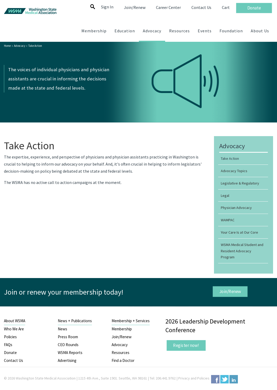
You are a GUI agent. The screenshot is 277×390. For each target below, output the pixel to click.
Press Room (68, 336)
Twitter (224, 379)
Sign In (107, 6)
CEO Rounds (68, 344)
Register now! (186, 345)
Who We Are (14, 328)
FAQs (8, 344)
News (62, 328)
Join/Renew (230, 291)
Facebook (215, 379)
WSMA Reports (70, 352)
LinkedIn (233, 379)
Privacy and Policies (194, 378)
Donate (10, 352)
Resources (120, 352)
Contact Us (13, 360)
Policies (10, 336)
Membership (122, 328)
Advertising (67, 360)
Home (7, 46)
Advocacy (19, 46)
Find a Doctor (123, 360)
